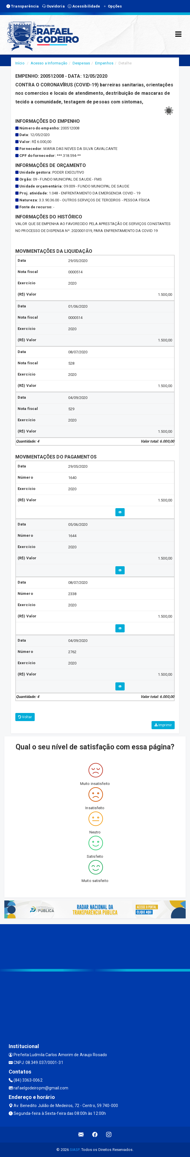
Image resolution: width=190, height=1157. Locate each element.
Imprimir (163, 725)
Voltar (25, 717)
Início (20, 63)
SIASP (75, 1149)
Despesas (81, 63)
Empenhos (104, 63)
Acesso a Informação (49, 63)
